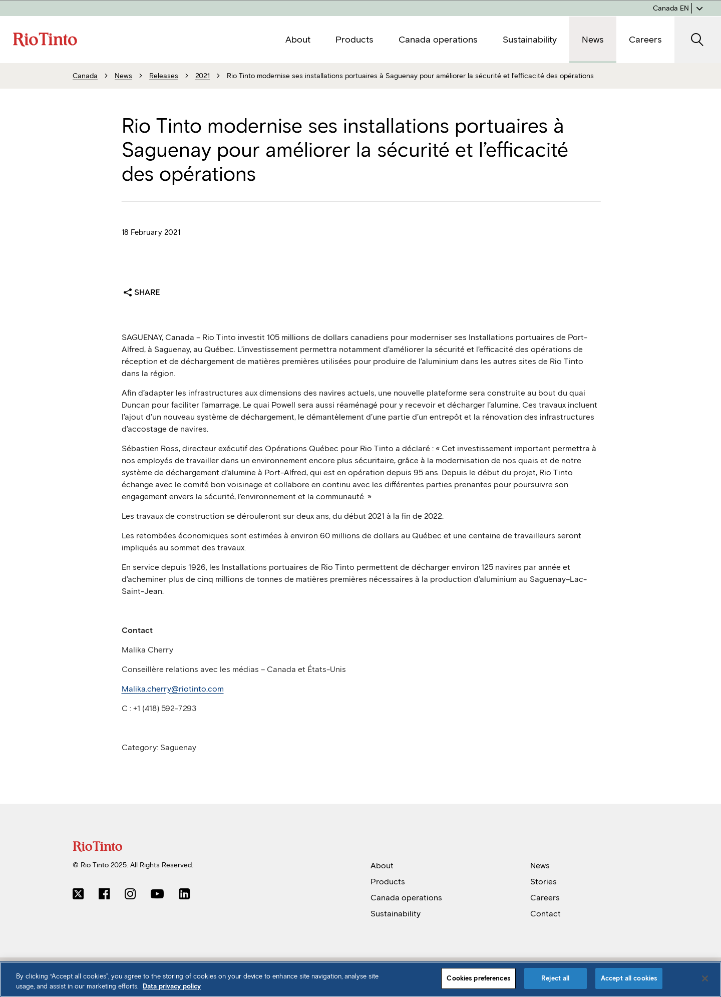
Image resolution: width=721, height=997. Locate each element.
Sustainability (396, 913)
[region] (360, 979)
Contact (545, 913)
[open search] (697, 40)
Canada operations (406, 897)
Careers (545, 897)
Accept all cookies (629, 978)
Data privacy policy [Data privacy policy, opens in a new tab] (172, 986)
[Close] (705, 978)
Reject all (555, 978)
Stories (543, 881)
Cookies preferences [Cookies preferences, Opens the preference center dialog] (478, 978)
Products (388, 881)
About (382, 865)
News (540, 865)
